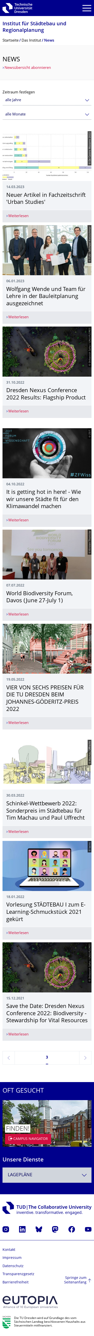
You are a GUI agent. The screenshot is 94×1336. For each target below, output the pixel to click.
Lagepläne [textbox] (20, 1175)
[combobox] (47, 100)
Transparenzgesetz (18, 1274)
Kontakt (9, 1250)
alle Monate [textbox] (15, 114)
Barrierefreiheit (16, 1282)
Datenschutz (13, 1266)
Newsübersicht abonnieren (28, 68)
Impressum (12, 1258)
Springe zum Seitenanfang (75, 1280)
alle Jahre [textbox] (13, 100)
